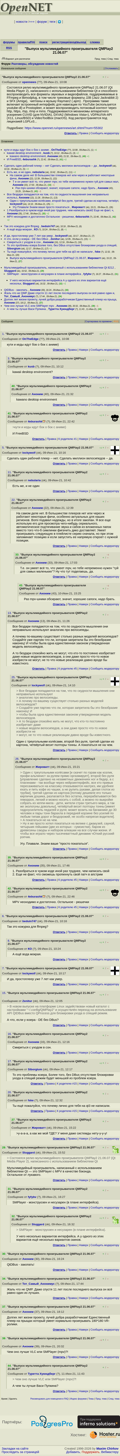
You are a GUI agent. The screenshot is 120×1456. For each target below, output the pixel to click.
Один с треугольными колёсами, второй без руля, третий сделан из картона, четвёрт (64, 200)
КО (36, 229)
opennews (29, 82)
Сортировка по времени (98, 321)
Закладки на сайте (15, 1448)
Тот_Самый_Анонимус (19, 296)
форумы (9, 42)
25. (13, 677)
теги (52, 21)
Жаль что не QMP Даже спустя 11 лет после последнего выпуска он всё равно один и (59, 293)
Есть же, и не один (19, 172)
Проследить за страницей (20, 1452)
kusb (46, 153)
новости (21, 21)
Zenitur (55, 239)
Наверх (83, 349)
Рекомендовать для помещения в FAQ (49, 1399)
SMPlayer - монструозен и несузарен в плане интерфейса (44, 274)
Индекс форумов (78, 1399)
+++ (32, 21)
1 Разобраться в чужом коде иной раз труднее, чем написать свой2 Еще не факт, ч (60, 210)
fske (97, 251)
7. (3, 968)
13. (10, 613)
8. (9, 940)
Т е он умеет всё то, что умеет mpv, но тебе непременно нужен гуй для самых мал (65, 181)
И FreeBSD (14, 159)
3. (9, 358)
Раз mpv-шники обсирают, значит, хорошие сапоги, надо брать (56, 188)
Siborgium (14, 248)
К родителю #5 (67, 668)
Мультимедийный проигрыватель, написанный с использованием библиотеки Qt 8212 (59, 267)
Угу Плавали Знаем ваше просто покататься (41, 207)
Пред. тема (101, 1399)
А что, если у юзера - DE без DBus (26, 239)
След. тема (113, 1399)
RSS (9, 47)
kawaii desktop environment (24, 153)
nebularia (38, 172)
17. (10, 1061)
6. (3, 916)
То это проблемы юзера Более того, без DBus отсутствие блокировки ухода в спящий (61, 245)
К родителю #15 (67, 1083)
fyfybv (87, 274)
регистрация (61, 42)
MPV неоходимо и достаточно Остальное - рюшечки (40, 216)
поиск (43, 42)
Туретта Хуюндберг (61, 309)
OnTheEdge (59, 149)
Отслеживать (111, 68)
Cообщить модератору (104, 133)
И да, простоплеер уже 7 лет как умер (29, 235)
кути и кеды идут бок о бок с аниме (27, 149)
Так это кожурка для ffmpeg (22, 226)
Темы (91, 1399)
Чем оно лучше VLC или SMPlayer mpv (29, 305)
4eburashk (29, 159)
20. (10, 1092)
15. (4, 993)
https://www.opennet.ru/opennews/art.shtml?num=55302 (64, 128)
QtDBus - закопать (16, 289)
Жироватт (78, 207)
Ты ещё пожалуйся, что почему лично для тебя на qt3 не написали (50, 251)
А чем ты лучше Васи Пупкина (27, 309)
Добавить (73, 1452)
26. (17, 758)
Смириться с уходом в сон (24, 242)
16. (10, 1033)
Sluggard (10, 270)
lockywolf (105, 165)
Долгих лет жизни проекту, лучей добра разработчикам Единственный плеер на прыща (60, 299)
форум (42, 21)
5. (3, 447)
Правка (83, 133)
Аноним (52, 156)
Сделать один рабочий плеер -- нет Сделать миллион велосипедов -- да (50, 165)
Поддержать (91, 1452)
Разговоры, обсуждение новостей (34, 63)
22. (13, 499)
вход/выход (77, 42)
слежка (95, 42)
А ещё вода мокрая (19, 229)
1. (3, 333)
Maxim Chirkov (107, 1448)
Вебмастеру (110, 1452)
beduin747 (48, 226)
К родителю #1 (67, 438)
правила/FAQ (27, 42)
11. (10, 472)
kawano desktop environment (28, 156)
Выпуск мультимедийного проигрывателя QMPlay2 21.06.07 (48, 258)
